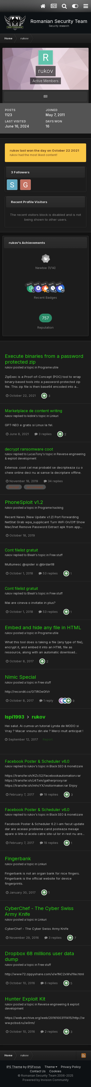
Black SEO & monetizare (66, 766)
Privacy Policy (71, 1067)
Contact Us (38, 1071)
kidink (31, 416)
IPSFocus (34, 1067)
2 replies (49, 1031)
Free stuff (56, 555)
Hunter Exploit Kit (25, 999)
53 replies (48, 573)
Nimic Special (20, 677)
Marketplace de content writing (33, 410)
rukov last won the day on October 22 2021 (44, 150)
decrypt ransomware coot (29, 449)
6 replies (49, 983)
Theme (50, 1067)
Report (48, 739)
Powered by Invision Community (46, 1080)
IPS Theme (14, 1067)
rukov (9, 367)
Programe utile (48, 367)
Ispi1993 (14, 717)
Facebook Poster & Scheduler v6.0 (37, 761)
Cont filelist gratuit (21, 550)
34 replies (53, 481)
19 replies (49, 794)
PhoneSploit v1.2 (24, 502)
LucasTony (34, 454)
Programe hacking (50, 507)
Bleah (31, 555)
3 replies (43, 434)
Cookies (55, 1071)
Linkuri (54, 416)
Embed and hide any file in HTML (43, 627)
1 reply (46, 700)
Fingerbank (18, 858)
